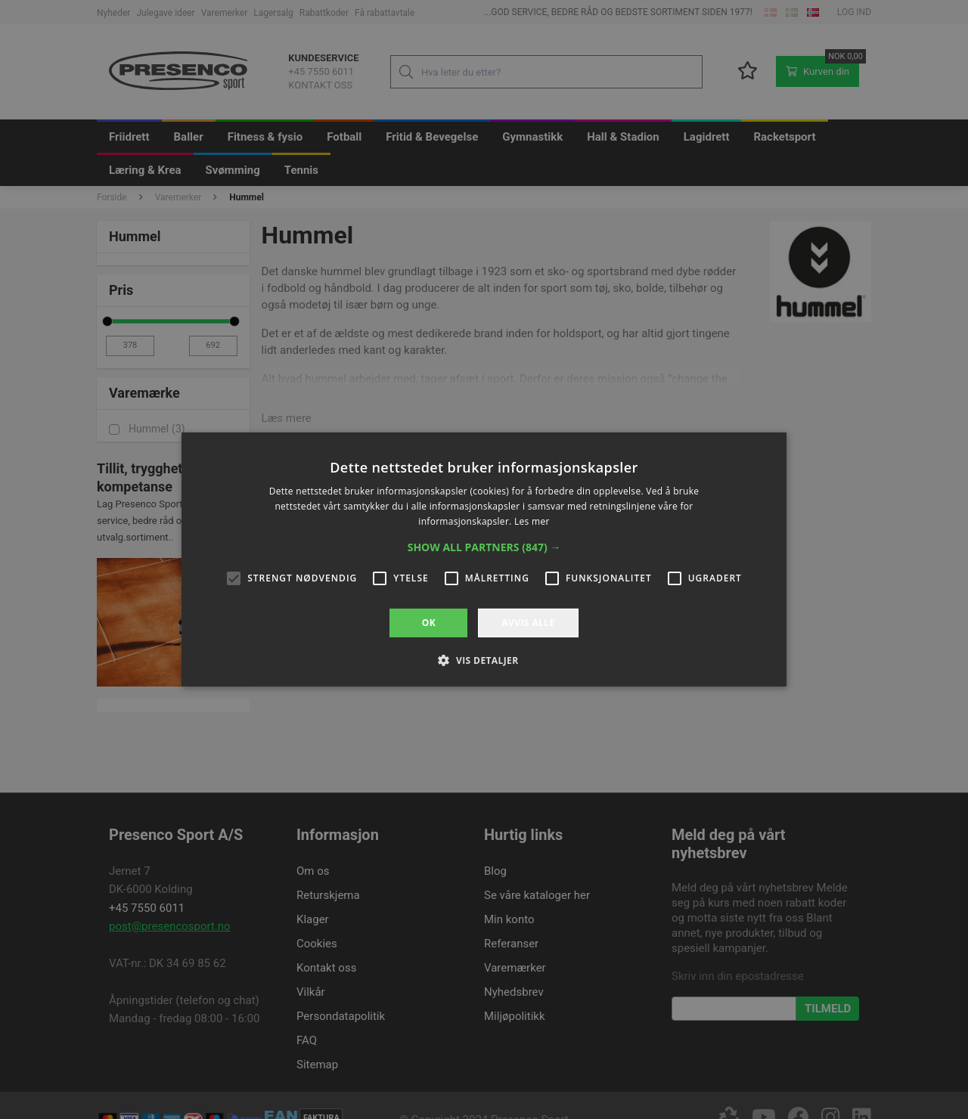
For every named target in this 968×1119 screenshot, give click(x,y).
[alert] (484, 559)
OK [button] (429, 622)
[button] (484, 547)
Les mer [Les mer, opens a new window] (532, 521)
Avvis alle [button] (527, 622)
